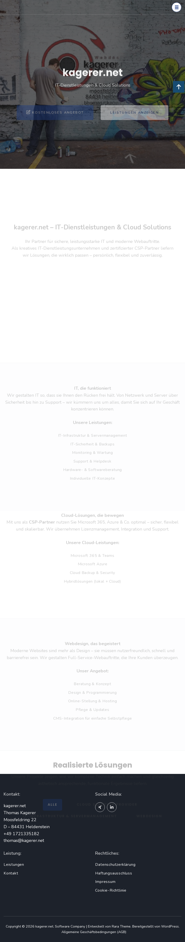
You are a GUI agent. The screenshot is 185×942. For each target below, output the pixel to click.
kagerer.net (44, 926)
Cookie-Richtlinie (110, 890)
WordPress (170, 926)
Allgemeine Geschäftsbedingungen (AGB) (93, 931)
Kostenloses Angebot (55, 118)
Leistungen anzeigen (134, 118)
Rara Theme (121, 926)
